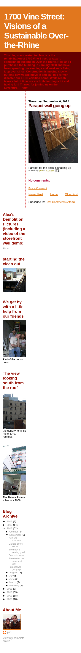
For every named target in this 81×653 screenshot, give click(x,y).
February (15, 585)
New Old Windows (15, 539)
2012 (10, 528)
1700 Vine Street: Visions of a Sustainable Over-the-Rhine (36, 31)
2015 (10, 521)
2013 (10, 524)
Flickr (6, 248)
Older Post (71, 194)
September (16, 535)
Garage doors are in (16, 545)
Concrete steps (16, 555)
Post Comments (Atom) (60, 202)
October (14, 531)
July (12, 575)
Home (54, 194)
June (12, 579)
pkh (9, 632)
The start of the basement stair (16, 561)
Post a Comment (38, 188)
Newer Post (36, 194)
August (14, 572)
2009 (10, 595)
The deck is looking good (17, 550)
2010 (10, 592)
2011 (10, 588)
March (13, 582)
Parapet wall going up (15, 568)
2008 (10, 599)
